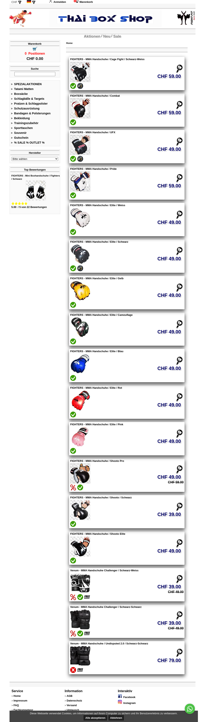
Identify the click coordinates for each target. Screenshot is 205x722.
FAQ (16, 705)
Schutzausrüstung (25, 108)
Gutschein (19, 137)
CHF (14, 2)
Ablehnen (116, 717)
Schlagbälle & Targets (27, 98)
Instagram (127, 703)
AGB (69, 695)
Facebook (127, 697)
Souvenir (19, 132)
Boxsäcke (19, 93)
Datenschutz (74, 700)
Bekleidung (20, 118)
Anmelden (57, 1)
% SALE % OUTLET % (28, 142)
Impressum (20, 700)
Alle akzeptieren (95, 717)
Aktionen (92, 36)
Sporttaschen (22, 128)
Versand (72, 705)
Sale (117, 36)
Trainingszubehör (24, 123)
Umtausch (73, 709)
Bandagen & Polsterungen (30, 113)
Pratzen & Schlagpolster (29, 103)
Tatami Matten (22, 89)
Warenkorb (83, 1)
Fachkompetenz (23, 709)
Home (69, 43)
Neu (106, 36)
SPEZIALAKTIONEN (26, 84)
